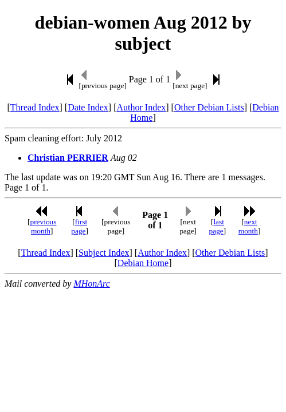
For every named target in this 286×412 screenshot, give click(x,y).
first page (79, 226)
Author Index (141, 107)
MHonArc (91, 283)
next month (248, 226)
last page (216, 226)
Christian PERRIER (68, 158)
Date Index (88, 107)
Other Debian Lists (209, 107)
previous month (43, 226)
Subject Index (104, 253)
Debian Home (143, 263)
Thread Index (35, 107)
